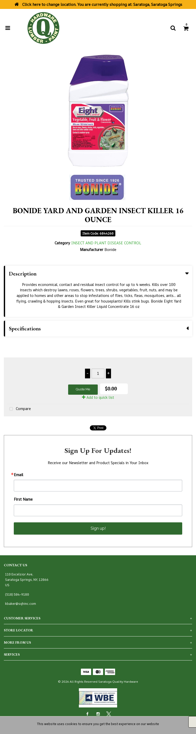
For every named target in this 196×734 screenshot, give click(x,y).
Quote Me (83, 389)
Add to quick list (98, 397)
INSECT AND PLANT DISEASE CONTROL (106, 242)
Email (18, 475)
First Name (23, 499)
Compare (19, 409)
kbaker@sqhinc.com (20, 603)
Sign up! (98, 528)
